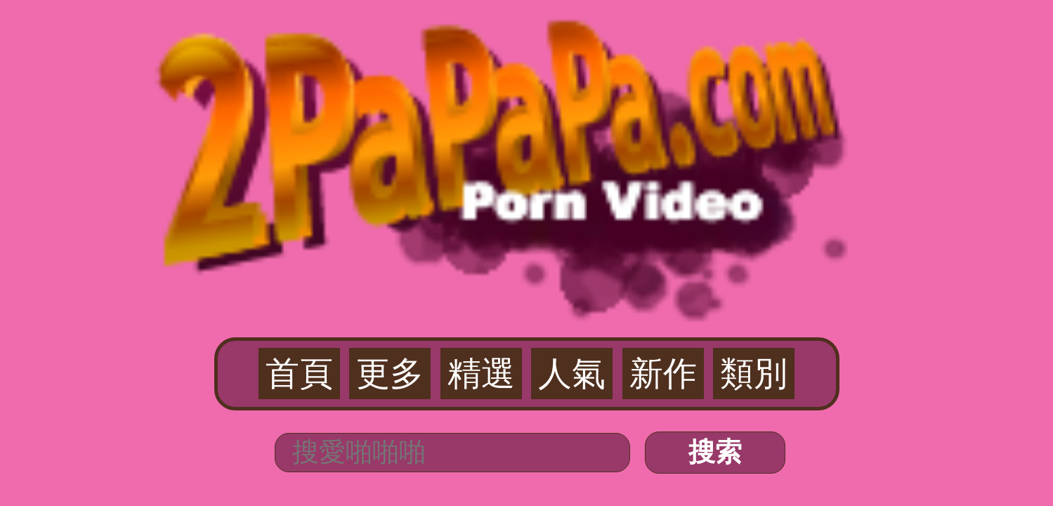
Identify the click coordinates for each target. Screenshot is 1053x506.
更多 (461, 85)
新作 (591, 85)
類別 (634, 85)
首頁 (419, 85)
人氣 (548, 85)
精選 (505, 85)
